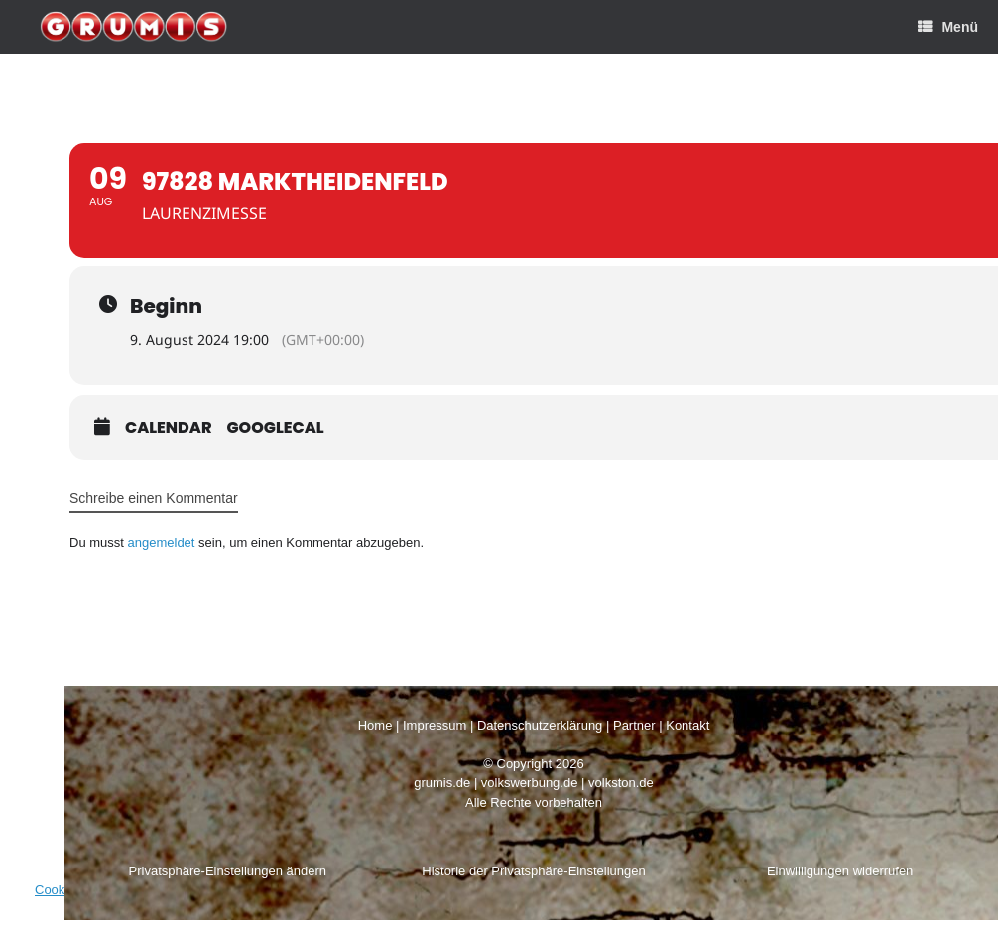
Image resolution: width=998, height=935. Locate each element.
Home (375, 725)
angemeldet (161, 542)
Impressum (434, 725)
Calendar (168, 428)
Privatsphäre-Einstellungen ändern (227, 871)
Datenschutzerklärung (539, 725)
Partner (634, 725)
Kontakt (687, 725)
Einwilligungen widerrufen (840, 871)
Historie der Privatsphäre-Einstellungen (533, 871)
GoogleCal (275, 428)
